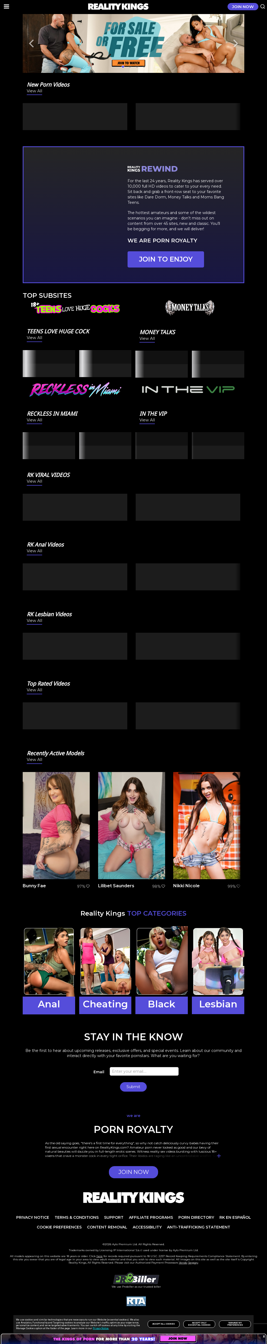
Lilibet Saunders (116, 885)
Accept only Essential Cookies (199, 1324)
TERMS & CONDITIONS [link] (77, 1217)
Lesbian (218, 1004)
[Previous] (32, 43)
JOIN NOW (243, 6)
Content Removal (107, 1227)
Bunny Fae (34, 885)
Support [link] (114, 1217)
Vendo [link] (183, 1262)
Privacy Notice (101, 1328)
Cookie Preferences (59, 1227)
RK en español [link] (235, 1217)
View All (34, 91)
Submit (133, 1087)
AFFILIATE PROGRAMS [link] (151, 1217)
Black (161, 1004)
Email (99, 1072)
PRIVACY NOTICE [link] (32, 1217)
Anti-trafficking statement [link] (198, 1227)
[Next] (235, 43)
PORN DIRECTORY (196, 1217)
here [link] (99, 1256)
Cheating (105, 1004)
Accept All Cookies (163, 1324)
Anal (49, 1004)
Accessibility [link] (147, 1227)
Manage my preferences (235, 1324)
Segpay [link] (193, 1262)
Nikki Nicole (186, 885)
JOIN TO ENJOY (166, 259)
